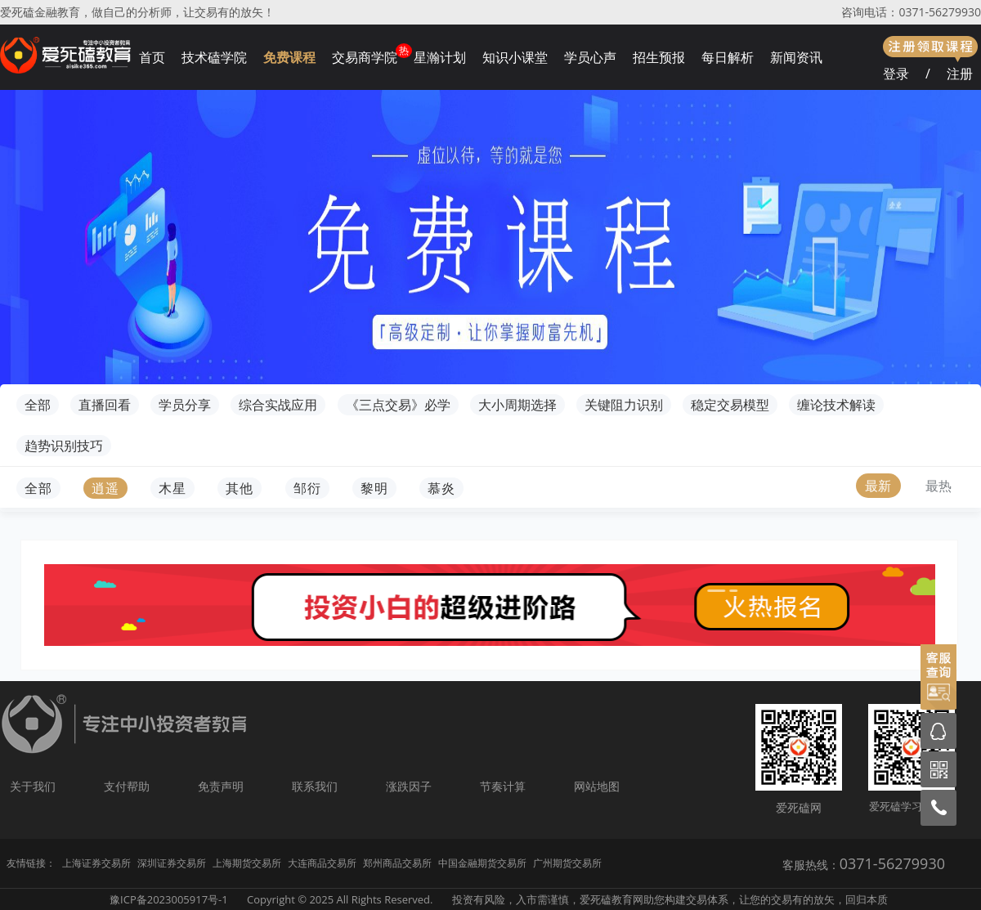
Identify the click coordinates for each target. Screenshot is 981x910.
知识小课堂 (515, 57)
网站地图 (597, 786)
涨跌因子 (409, 786)
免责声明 (221, 786)
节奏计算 (503, 786)
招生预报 (659, 57)
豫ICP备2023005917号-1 (169, 899)
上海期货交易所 (247, 863)
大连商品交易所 (322, 863)
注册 (960, 73)
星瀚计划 (440, 57)
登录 (896, 73)
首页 (152, 57)
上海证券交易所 (96, 863)
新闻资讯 (796, 57)
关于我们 (33, 786)
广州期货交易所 (567, 863)
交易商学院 (364, 57)
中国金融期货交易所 (482, 863)
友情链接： (31, 863)
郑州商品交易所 (397, 863)
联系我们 (315, 786)
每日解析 (727, 57)
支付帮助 (127, 786)
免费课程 (289, 57)
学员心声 (590, 57)
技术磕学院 (214, 57)
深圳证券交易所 (171, 863)
